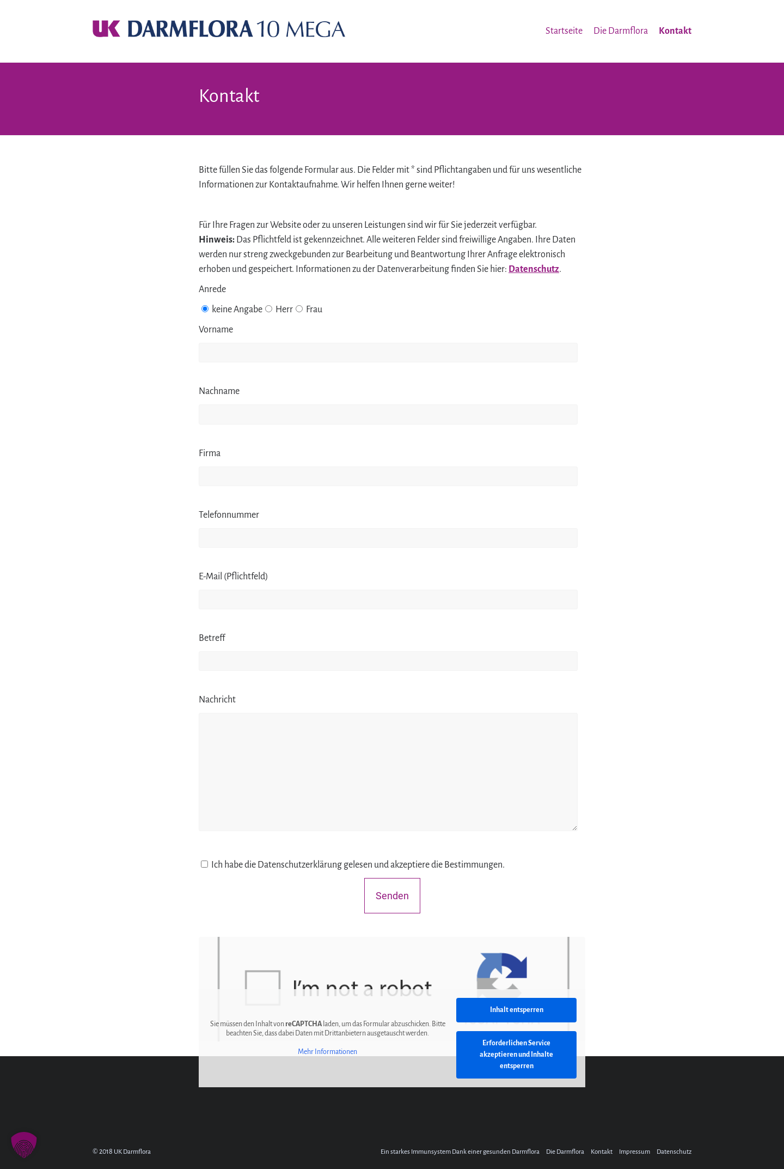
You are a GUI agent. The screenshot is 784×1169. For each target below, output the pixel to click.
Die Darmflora (620, 31)
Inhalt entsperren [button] (516, 1010)
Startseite (564, 31)
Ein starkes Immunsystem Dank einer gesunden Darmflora (460, 1151)
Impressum (634, 1151)
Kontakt (675, 31)
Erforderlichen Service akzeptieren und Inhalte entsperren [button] (516, 1054)
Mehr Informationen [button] (327, 1051)
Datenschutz (534, 269)
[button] (24, 1145)
